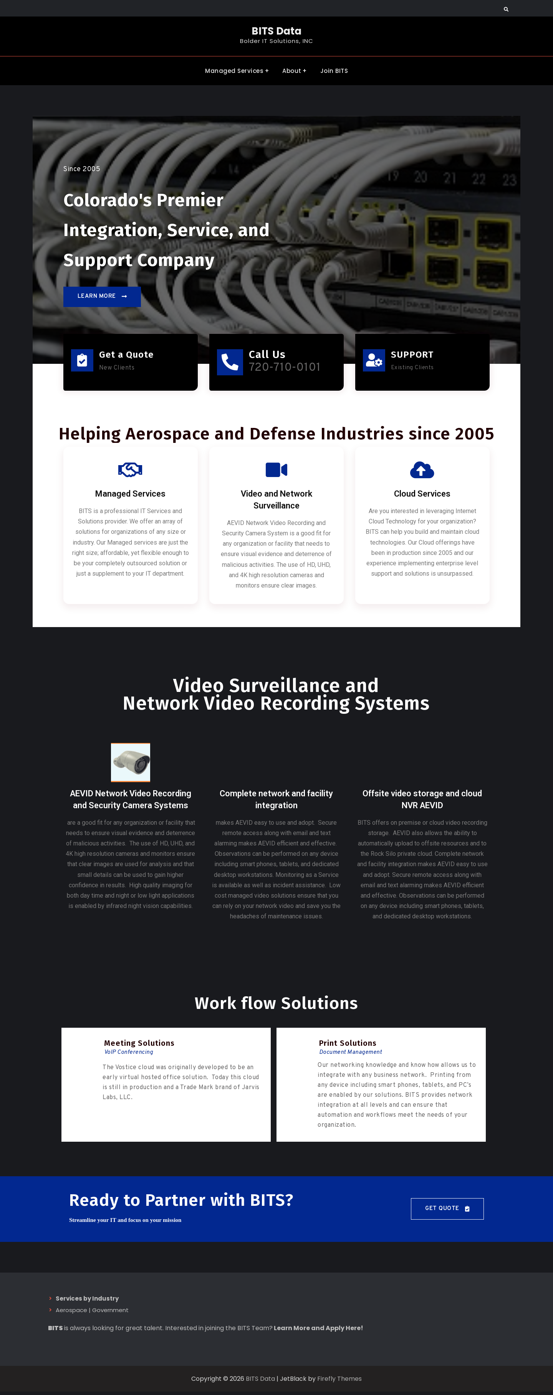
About (291, 70)
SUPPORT (412, 355)
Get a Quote (126, 355)
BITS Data (276, 31)
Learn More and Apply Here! (318, 1331)
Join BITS (334, 70)
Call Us (269, 355)
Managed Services (234, 70)
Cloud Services (422, 497)
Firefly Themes (339, 1382)
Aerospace (71, 1314)
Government (110, 1314)
